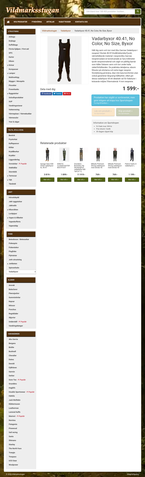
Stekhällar (13, 168)
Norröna (12, 420)
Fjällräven (13, 367)
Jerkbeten (13, 264)
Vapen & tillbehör (16, 218)
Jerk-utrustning (15, 260)
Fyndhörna (37, 22)
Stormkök (13, 172)
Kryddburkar (14, 151)
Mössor (12, 305)
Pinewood (13, 428)
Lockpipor (13, 214)
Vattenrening (14, 110)
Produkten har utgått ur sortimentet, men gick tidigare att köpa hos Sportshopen (115, 100)
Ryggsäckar (13, 93)
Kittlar (11, 147)
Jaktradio (13, 205)
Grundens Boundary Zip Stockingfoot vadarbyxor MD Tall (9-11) (80, 167)
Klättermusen (14, 404)
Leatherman (14, 408)
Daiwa (11, 359)
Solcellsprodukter (16, 97)
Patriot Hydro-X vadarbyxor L (130, 165)
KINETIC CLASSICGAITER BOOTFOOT (63, 166)
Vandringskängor (16, 326)
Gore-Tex (17, 380)
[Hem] (7, 21)
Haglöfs (12, 388)
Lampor (12, 73)
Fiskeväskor (14, 247)
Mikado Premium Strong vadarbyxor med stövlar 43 (115, 166)
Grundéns (13, 384)
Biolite (11, 347)
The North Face (15, 448)
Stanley (12, 444)
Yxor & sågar (14, 122)
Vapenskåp (13, 226)
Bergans (12, 343)
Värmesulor (13, 118)
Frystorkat (13, 139)
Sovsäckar (18, 164)
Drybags (12, 41)
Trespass (12, 457)
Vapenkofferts (15, 222)
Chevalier (13, 355)
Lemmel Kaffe (14, 412)
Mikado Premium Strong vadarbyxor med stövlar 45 (98, 166)
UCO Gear (13, 461)
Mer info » (47, 180)
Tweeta (57, 94)
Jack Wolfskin (14, 400)
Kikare (11, 61)
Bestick (12, 135)
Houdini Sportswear (21, 392)
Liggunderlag (14, 160)
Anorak (12, 285)
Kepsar (12, 301)
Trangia (12, 452)
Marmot (17, 416)
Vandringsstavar (15, 106)
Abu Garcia (13, 339)
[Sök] (138, 11)
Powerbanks (14, 89)
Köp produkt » (128, 112)
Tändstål (12, 184)
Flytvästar (13, 255)
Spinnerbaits (14, 268)
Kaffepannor (14, 143)
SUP (10, 101)
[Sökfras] (110, 11)
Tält (10, 180)
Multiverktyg (14, 77)
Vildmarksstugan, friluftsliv (32, 9)
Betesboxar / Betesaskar (19, 239)
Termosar (13, 176)
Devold (11, 364)
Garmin (12, 372)
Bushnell (12, 351)
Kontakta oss (81, 22)
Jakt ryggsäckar (15, 201)
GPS (10, 53)
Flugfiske (12, 251)
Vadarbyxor (13, 272)
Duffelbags (13, 45)
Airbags (12, 37)
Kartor (11, 57)
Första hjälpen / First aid (19, 49)
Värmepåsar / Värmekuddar (20, 114)
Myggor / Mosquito (16, 81)
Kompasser (13, 69)
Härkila (12, 396)
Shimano (12, 440)
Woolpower (13, 465)
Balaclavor (13, 289)
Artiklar (50, 22)
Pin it (67, 94)
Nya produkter (20, 22)
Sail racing (13, 432)
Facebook (46, 94)
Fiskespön (13, 243)
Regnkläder (13, 314)
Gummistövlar (14, 297)
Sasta (11, 436)
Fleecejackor (14, 293)
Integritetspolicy (133, 474)
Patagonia (13, 424)
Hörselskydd (14, 197)
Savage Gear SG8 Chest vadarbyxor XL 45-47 (47, 166)
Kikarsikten (13, 210)
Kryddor (12, 155)
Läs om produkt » (103, 112)
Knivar (11, 65)
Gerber (11, 376)
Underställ (17, 322)
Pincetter (12, 85)
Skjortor (12, 317)
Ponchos (12, 309)
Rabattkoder (65, 22)
